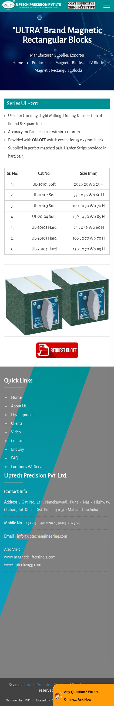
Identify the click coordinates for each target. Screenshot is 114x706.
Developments (23, 415)
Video (16, 432)
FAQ (14, 458)
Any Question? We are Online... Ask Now (81, 695)
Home (16, 397)
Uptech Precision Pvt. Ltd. (45, 684)
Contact (17, 441)
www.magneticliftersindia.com (30, 557)
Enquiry (17, 449)
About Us (18, 406)
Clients (16, 423)
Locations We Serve (27, 467)
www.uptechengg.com (22, 565)
